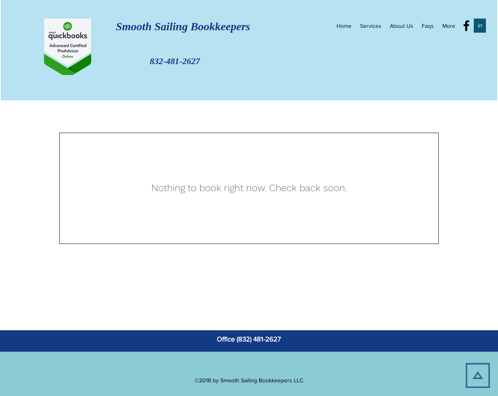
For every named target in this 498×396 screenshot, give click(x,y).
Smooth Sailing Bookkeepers (174, 26)
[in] (480, 26)
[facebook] (466, 26)
